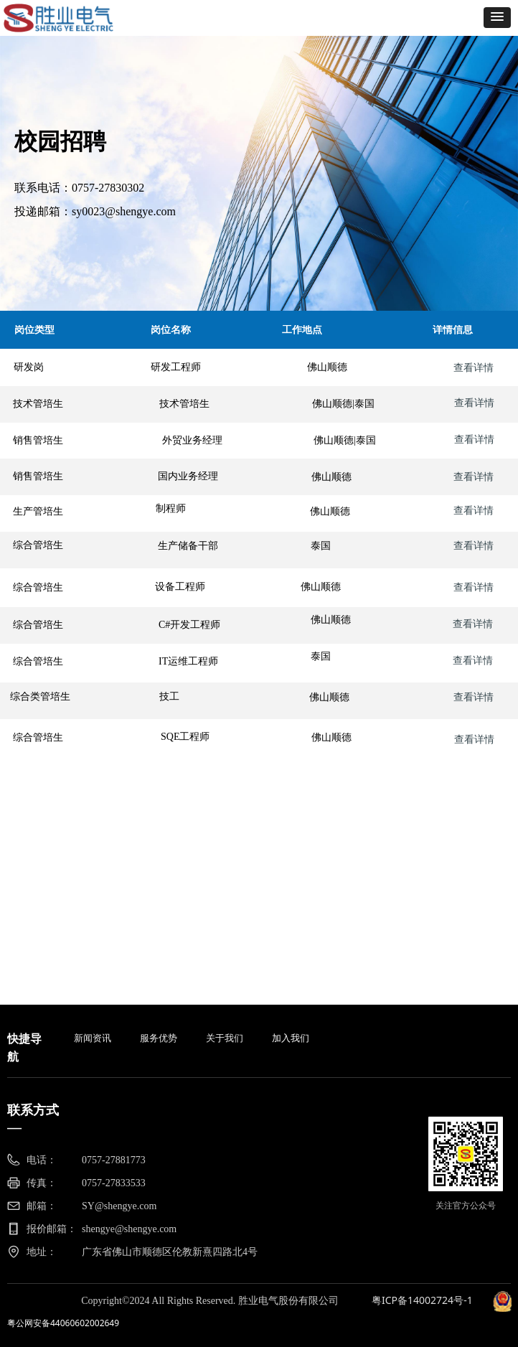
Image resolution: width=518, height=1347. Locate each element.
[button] (497, 17)
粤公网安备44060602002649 (63, 1323)
